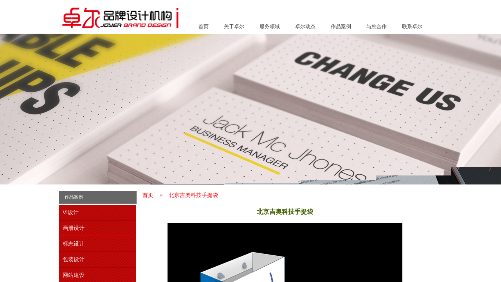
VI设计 (71, 212)
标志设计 (74, 243)
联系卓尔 (412, 26)
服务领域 (270, 26)
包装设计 (74, 259)
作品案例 (341, 26)
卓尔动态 (305, 26)
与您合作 (376, 26)
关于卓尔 (234, 26)
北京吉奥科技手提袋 (193, 195)
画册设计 (74, 228)
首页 (203, 26)
